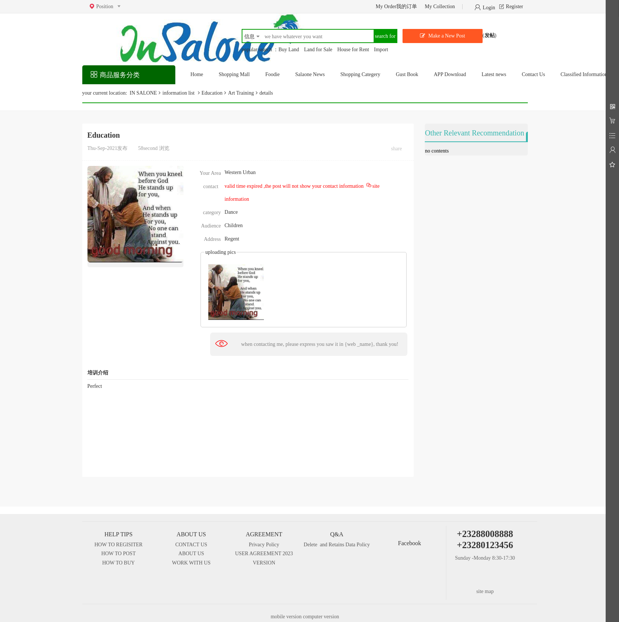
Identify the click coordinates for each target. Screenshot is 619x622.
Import (381, 49)
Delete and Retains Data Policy (337, 544)
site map (485, 591)
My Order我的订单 (396, 6)
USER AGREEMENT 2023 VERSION (264, 558)
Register (514, 6)
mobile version (287, 616)
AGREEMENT (264, 534)
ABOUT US (191, 534)
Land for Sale (318, 49)
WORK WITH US (191, 563)
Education (212, 93)
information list (179, 93)
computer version (321, 616)
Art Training (241, 93)
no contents (436, 151)
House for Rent (353, 49)
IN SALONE (142, 93)
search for (385, 36)
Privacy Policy (264, 544)
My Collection (440, 6)
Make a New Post (446, 36)
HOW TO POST (118, 553)
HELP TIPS (119, 534)
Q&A (337, 534)
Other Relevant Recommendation (474, 133)
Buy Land (288, 49)
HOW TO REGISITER (119, 544)
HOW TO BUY (118, 563)
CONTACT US (191, 544)
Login (489, 7)
